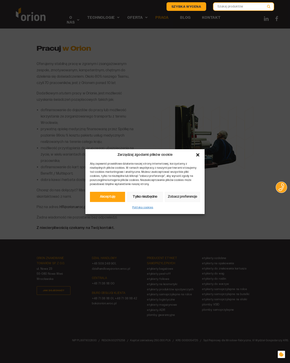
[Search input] (242, 7)
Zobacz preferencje (182, 197)
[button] (198, 155)
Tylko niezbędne (145, 197)
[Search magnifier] (269, 8)
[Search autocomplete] (242, 4)
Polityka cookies (142, 207)
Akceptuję (107, 197)
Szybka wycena (186, 7)
